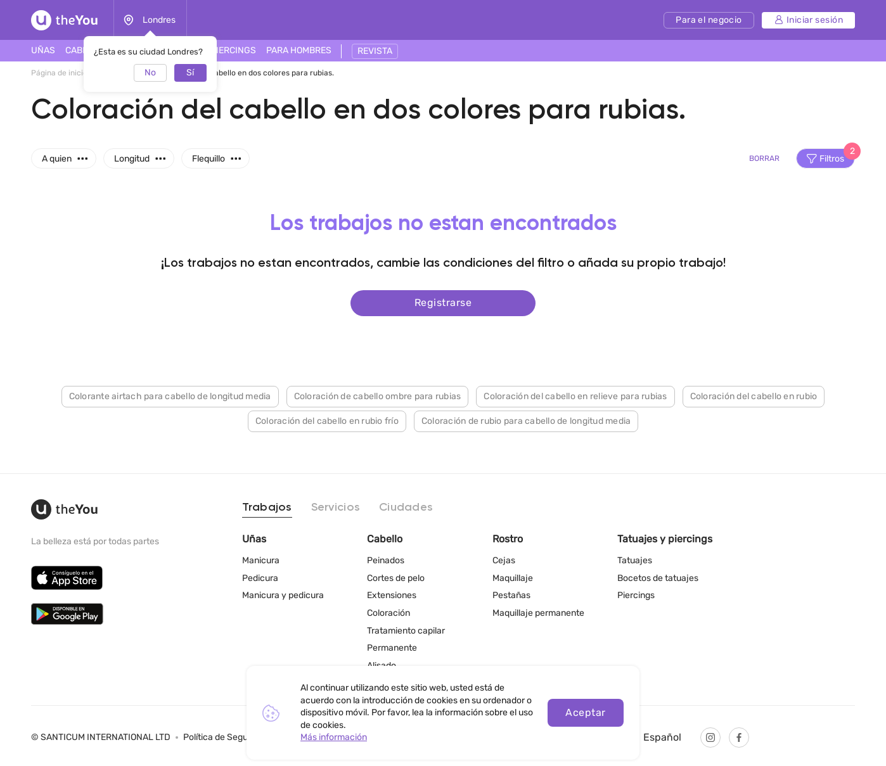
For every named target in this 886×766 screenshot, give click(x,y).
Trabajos (267, 507)
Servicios (335, 507)
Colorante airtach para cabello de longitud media (170, 396)
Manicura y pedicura (283, 595)
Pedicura (260, 578)
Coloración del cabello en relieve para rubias (575, 396)
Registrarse (443, 303)
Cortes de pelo (396, 578)
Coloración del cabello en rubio (754, 396)
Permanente (392, 647)
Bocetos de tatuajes (657, 578)
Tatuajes (634, 560)
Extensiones (391, 595)
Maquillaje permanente (538, 613)
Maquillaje (512, 578)
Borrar (764, 158)
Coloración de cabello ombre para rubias (377, 396)
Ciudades (406, 507)
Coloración (388, 613)
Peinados (385, 560)
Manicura (260, 560)
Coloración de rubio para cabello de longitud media (526, 421)
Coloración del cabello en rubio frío (327, 421)
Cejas (503, 560)
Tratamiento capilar (406, 630)
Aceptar (585, 712)
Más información (333, 737)
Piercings (636, 595)
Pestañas (511, 595)
